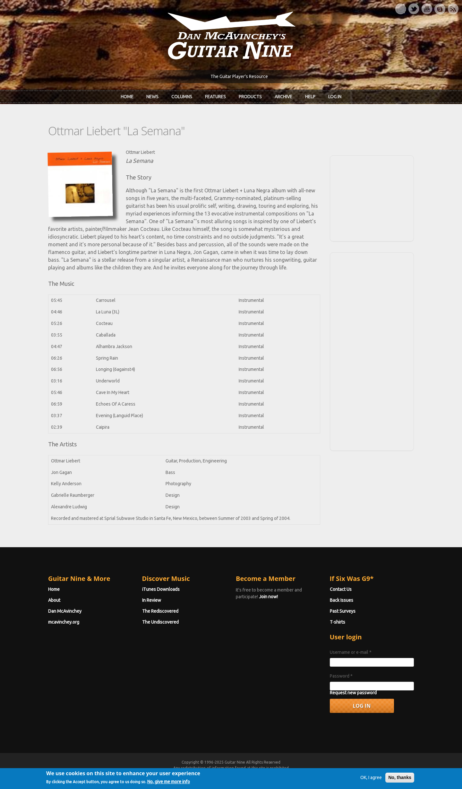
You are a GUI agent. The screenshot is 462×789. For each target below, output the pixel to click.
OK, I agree (371, 779)
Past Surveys (342, 611)
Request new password (353, 692)
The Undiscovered (160, 622)
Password (341, 676)
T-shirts (337, 622)
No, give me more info (168, 783)
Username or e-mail (351, 652)
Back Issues (341, 600)
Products (250, 96)
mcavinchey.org (63, 622)
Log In (334, 96)
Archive (283, 96)
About (54, 600)
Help (310, 96)
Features (215, 96)
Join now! (268, 596)
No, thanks (399, 779)
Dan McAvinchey (64, 611)
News (152, 96)
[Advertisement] (372, 197)
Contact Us (341, 589)
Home (127, 96)
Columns (181, 96)
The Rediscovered (160, 611)
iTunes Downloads (161, 589)
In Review (151, 600)
